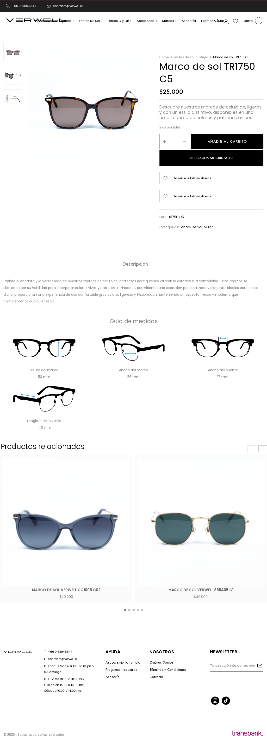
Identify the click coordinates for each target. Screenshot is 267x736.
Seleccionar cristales (211, 157)
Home (164, 57)
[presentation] (251, 448)
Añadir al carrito (227, 141)
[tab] (135, 265)
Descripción (135, 265)
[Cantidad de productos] (175, 141)
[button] (247, 21)
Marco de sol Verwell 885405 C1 (200, 589)
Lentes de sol (184, 57)
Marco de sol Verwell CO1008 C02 (66, 589)
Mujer (203, 57)
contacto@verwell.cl (68, 6)
